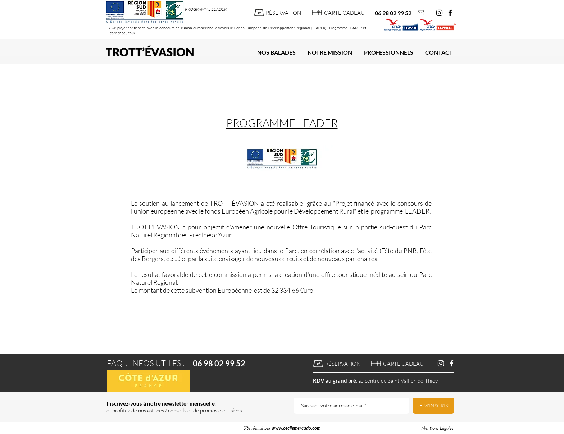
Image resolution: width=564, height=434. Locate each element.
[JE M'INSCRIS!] (433, 406)
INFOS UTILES (155, 363)
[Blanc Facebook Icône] (451, 363)
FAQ (115, 363)
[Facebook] (450, 13)
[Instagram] (439, 13)
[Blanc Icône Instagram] (441, 363)
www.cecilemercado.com (296, 428)
